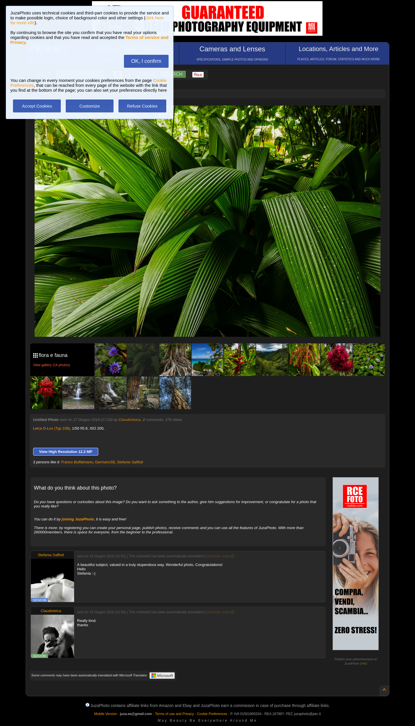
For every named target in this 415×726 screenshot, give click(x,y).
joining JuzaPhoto (78, 519)
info (363, 663)
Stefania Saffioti (130, 462)
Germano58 (105, 462)
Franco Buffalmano (77, 462)
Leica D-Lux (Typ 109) (51, 428)
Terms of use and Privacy (174, 714)
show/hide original (219, 556)
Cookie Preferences (212, 714)
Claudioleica (130, 419)
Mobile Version (105, 714)
